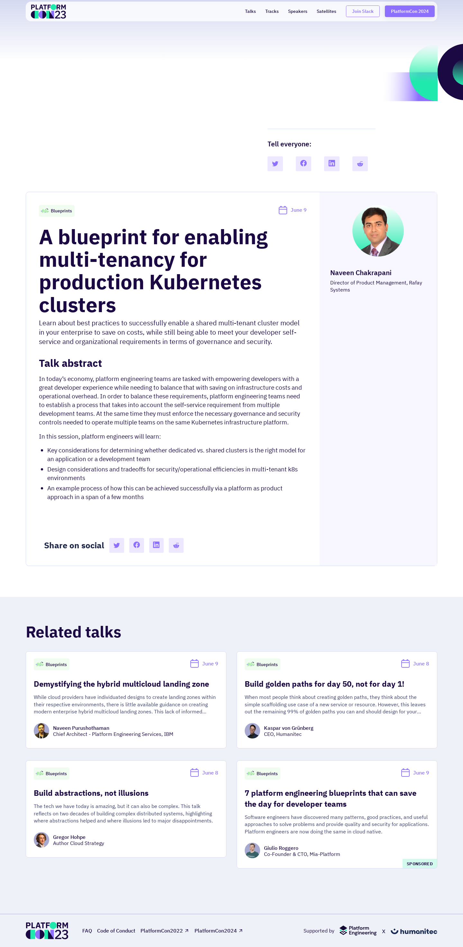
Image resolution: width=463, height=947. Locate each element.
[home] (48, 11)
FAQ (87, 931)
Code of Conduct (116, 931)
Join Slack (363, 11)
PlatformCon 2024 (410, 11)
